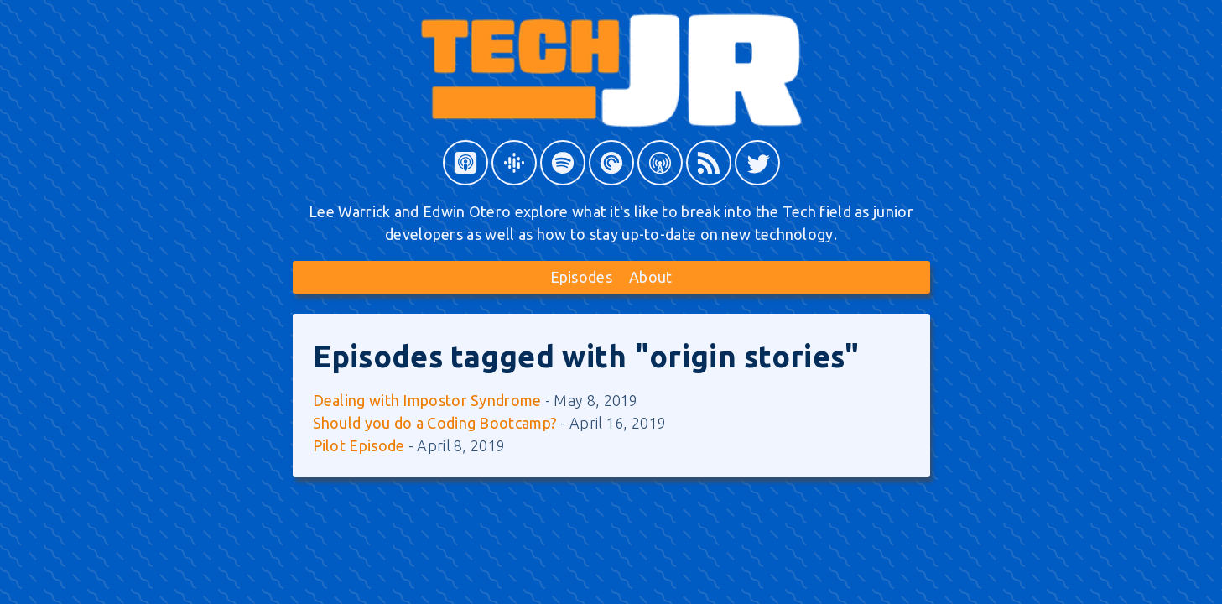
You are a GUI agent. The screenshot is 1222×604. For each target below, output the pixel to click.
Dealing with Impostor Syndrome (427, 400)
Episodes (581, 276)
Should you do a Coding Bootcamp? (435, 422)
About (651, 276)
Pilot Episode (359, 445)
